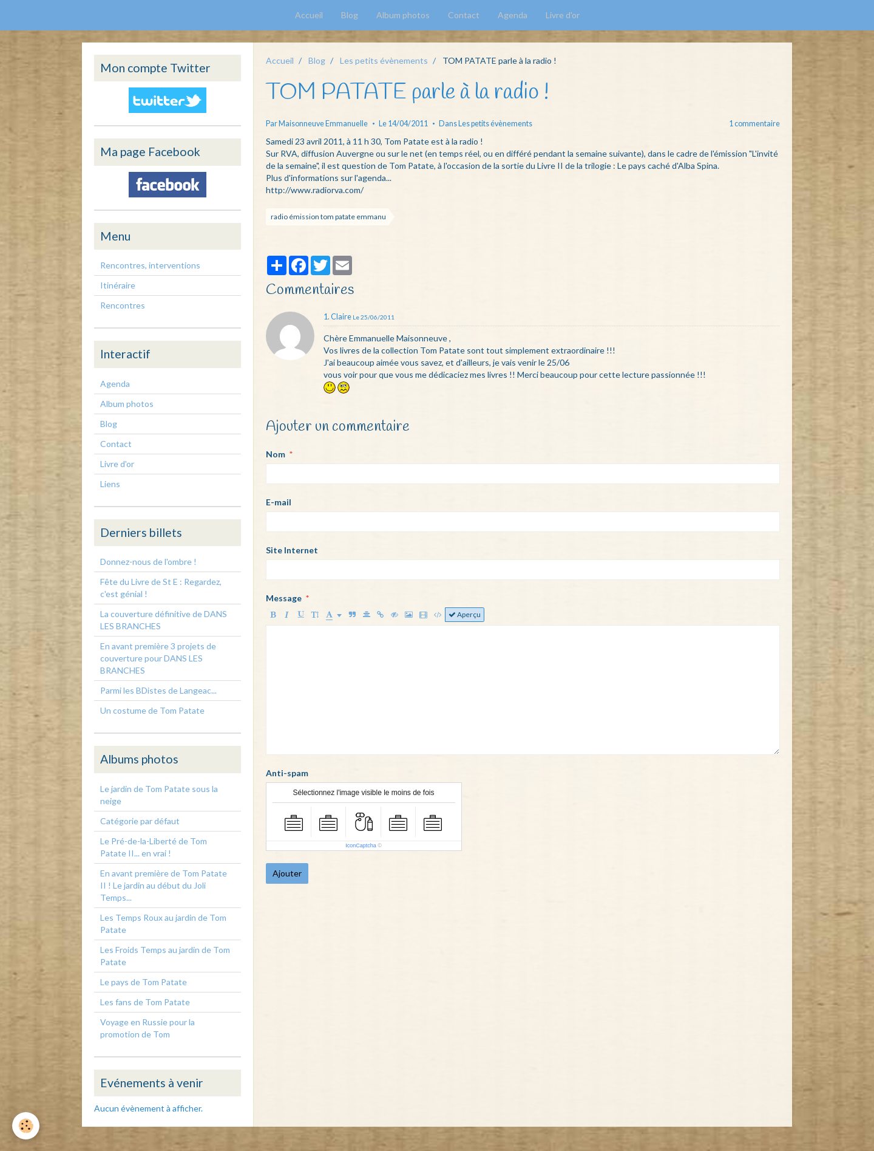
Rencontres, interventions (150, 265)
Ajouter (287, 873)
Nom (275, 454)
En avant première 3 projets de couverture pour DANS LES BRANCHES (158, 658)
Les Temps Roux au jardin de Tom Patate (163, 923)
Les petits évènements (384, 60)
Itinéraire (117, 285)
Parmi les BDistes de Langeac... (158, 690)
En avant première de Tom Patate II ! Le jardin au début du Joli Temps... (163, 885)
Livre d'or (563, 15)
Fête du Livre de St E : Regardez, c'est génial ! (161, 587)
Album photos (403, 15)
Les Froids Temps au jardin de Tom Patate (165, 955)
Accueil (309, 15)
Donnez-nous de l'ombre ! (148, 561)
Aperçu (465, 614)
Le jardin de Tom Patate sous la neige (159, 795)
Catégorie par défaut (140, 821)
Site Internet (292, 550)
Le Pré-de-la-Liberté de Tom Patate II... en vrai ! (153, 847)
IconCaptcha (360, 845)
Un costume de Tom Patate (152, 710)
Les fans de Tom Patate (145, 1002)
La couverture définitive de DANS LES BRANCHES (163, 620)
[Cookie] (25, 1125)
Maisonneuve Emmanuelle (323, 123)
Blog (349, 15)
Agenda (512, 15)
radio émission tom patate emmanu (328, 216)
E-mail (278, 502)
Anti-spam (287, 773)
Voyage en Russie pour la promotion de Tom (147, 1028)
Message (284, 598)
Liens (110, 484)
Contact (463, 15)
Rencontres (122, 305)
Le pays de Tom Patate (143, 982)
